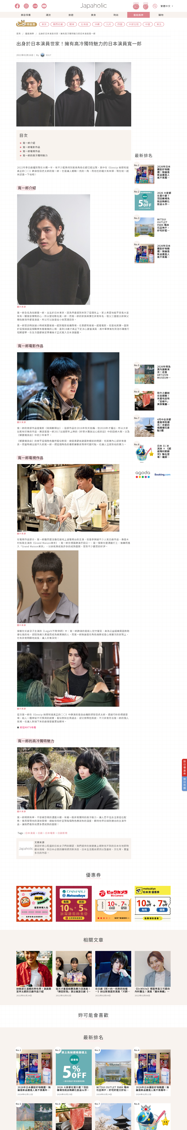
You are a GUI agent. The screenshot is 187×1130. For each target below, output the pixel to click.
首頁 (18, 33)
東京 (44, 24)
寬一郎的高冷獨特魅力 (35, 155)
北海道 (84, 24)
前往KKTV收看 (28, 727)
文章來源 (39, 842)
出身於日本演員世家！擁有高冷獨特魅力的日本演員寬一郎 (67, 33)
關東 (71, 24)
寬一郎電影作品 (31, 147)
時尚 (116, 15)
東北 (159, 24)
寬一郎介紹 (29, 143)
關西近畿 (58, 24)
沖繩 (97, 24)
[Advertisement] (154, 105)
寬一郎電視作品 (31, 151)
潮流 (48, 15)
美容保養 (26, 15)
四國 (119, 24)
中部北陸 (134, 24)
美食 (93, 15)
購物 (161, 15)
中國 (147, 24)
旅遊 (71, 15)
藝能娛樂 (138, 15)
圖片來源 (21, 306)
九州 (108, 24)
